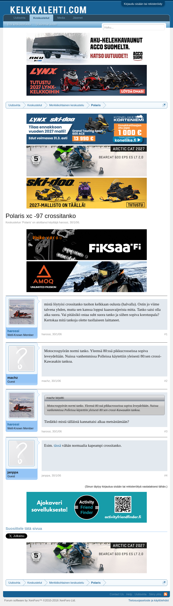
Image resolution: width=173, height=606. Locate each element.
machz (12, 378)
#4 (165, 475)
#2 (165, 380)
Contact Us (117, 594)
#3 (165, 431)
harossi (63, 222)
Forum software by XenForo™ (40, 600)
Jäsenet (78, 17)
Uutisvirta (19, 17)
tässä (57, 445)
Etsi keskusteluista (19, 24)
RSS (165, 594)
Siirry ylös (155, 594)
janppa (12, 472)
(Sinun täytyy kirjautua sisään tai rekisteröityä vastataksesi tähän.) (126, 486)
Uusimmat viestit (46, 24)
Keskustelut (41, 17)
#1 (165, 334)
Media (61, 17)
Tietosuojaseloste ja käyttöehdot (149, 600)
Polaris (26, 222)
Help (129, 594)
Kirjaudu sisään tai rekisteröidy (143, 3)
